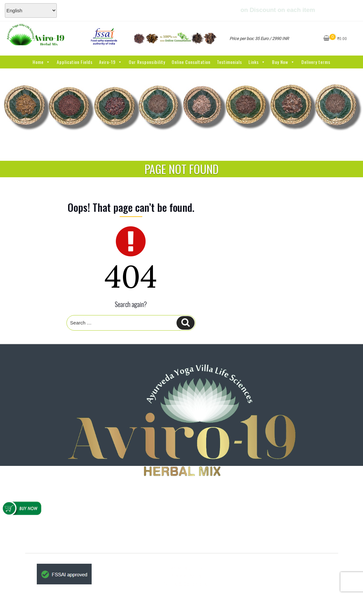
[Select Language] (31, 10)
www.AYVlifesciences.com (190, 533)
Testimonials (229, 61)
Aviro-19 (110, 61)
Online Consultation (191, 61)
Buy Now (283, 61)
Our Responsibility (147, 61)
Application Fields (75, 61)
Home (41, 61)
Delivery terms (315, 61)
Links (257, 61)
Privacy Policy (185, 576)
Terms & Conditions (185, 584)
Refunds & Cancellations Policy (65, 527)
